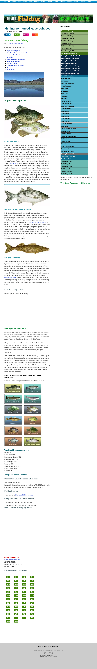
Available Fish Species (14, 55)
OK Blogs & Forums (67, 169)
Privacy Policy (48, 653)
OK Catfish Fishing (67, 36)
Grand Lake (64, 91)
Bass (30, 1)
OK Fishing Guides (67, 174)
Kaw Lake (64, 98)
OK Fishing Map (66, 164)
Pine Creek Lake (66, 134)
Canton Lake (65, 81)
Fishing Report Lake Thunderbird (72, 71)
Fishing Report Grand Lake (70, 61)
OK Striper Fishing (67, 41)
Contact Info (11, 70)
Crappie (36, 1)
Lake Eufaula (65, 111)
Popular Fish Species (14, 51)
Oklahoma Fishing (67, 31)
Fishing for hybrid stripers (37, 222)
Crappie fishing (14, 163)
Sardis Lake (65, 139)
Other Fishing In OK (67, 51)
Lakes (14, 1)
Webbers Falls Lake (67, 151)
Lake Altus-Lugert (67, 103)
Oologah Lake (65, 131)
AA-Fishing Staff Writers (15, 43)
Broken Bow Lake (66, 78)
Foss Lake (64, 88)
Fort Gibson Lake (66, 86)
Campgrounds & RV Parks (15, 65)
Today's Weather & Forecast (16, 59)
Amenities (10, 57)
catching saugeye (10, 277)
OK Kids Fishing (66, 171)
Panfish (62, 1)
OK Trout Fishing (66, 48)
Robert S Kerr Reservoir (69, 136)
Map (8, 67)
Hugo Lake (64, 93)
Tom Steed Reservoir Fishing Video (18, 53)
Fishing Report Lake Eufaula (70, 58)
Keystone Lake (66, 101)
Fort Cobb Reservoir (67, 83)
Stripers (69, 1)
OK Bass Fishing (66, 43)
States (25, 1)
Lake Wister (65, 126)
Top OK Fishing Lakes (68, 76)
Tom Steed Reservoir (68, 146)
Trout (56, 1)
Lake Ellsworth (66, 108)
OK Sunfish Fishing (67, 46)
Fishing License (12, 63)
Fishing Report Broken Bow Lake (71, 56)
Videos (89, 1)
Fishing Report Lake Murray (70, 66)
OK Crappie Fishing (67, 38)
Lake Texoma (65, 121)
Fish (19, 1)
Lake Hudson (65, 113)
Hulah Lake (64, 96)
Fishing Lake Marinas (68, 156)
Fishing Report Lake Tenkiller (70, 68)
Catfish (43, 1)
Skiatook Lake (65, 141)
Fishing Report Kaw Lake (69, 63)
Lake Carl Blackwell (67, 106)
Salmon (76, 1)
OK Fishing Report (67, 161)
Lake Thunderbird (67, 123)
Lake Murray (65, 116)
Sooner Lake (65, 144)
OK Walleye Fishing (67, 33)
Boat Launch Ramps (13, 61)
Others (83, 1)
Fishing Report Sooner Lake (70, 73)
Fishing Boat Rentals (68, 154)
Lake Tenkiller (65, 118)
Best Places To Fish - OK (69, 53)
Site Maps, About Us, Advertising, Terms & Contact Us (48, 650)
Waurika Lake (65, 149)
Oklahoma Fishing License (24, 495)
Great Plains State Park (12, 560)
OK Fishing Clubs (66, 166)
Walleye (50, 1)
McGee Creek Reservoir (68, 128)
